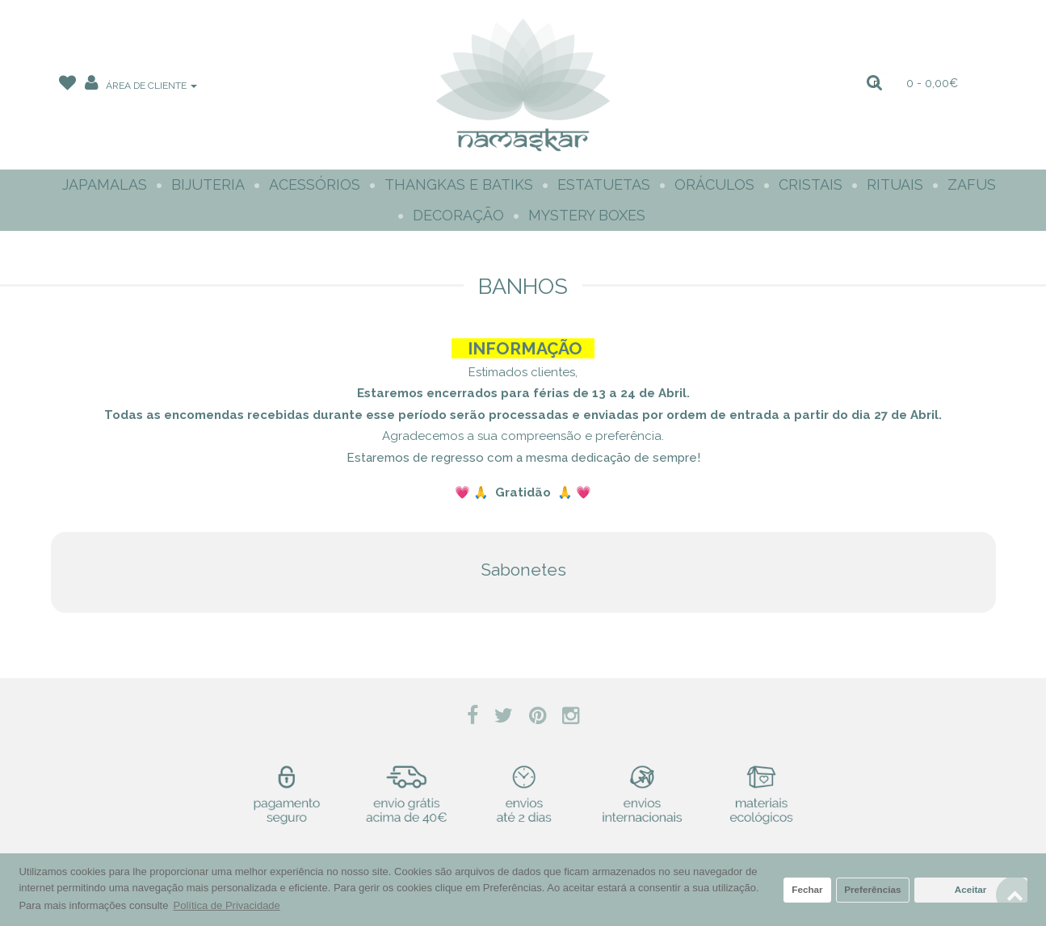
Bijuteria (208, 184)
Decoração (458, 215)
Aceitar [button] (971, 889)
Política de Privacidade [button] (227, 905)
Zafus (971, 184)
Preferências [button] (872, 889)
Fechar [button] (807, 889)
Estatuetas (603, 184)
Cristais (810, 184)
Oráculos (714, 184)
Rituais (895, 184)
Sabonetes (523, 569)
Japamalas (104, 184)
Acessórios (314, 184)
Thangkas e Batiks (458, 184)
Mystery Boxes (586, 215)
